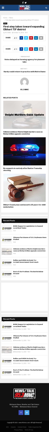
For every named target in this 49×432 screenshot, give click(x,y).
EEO (7, 427)
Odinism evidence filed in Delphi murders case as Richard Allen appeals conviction (23, 133)
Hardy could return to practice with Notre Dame (24, 72)
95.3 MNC (8, 32)
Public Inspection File (34, 427)
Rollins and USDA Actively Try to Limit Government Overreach (25, 261)
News (5, 23)
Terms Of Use (29, 430)
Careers (13, 427)
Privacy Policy (18, 430)
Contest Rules (22, 427)
